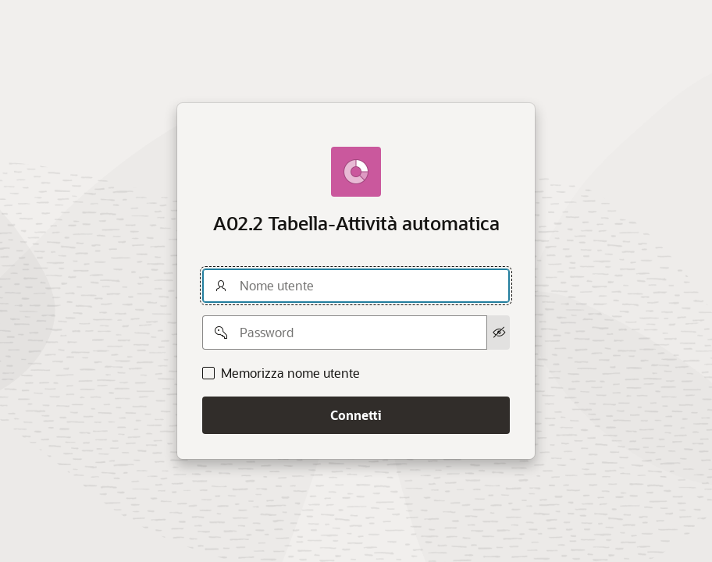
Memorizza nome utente (290, 373)
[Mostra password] (498, 332)
